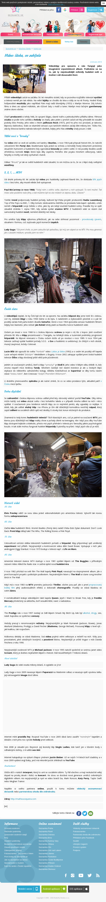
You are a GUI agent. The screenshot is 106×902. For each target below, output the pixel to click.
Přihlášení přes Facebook (83, 838)
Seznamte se (11, 48)
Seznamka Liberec (46, 854)
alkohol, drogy (90, 613)
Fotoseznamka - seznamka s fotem (18, 854)
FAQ (6, 838)
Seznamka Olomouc (47, 869)
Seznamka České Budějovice (51, 860)
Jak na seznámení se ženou (16, 860)
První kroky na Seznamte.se (16, 857)
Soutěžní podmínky (12, 841)
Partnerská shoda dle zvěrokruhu (86, 835)
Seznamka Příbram (47, 863)
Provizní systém (79, 847)
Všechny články (13, 42)
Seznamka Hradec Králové (50, 866)
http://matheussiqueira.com (23, 799)
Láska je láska (58, 351)
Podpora (76, 850)
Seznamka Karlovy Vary (48, 841)
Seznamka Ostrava (47, 835)
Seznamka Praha (46, 828)
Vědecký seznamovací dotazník (86, 828)
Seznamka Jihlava (46, 844)
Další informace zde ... (56, 4)
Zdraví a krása (52, 42)
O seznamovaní (32, 42)
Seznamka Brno (45, 838)
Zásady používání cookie (14, 847)
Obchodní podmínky (12, 832)
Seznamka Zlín (45, 847)
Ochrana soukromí (12, 828)
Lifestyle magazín (80, 844)
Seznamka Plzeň (46, 832)
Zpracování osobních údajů (15, 835)
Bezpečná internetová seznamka (17, 844)
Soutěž (76, 841)
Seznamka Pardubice (47, 857)
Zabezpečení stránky (13, 850)
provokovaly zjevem (91, 219)
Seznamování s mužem (14, 863)
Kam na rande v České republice (17, 866)
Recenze (83, 42)
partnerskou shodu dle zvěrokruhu (37, 791)
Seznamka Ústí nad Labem (50, 850)
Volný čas (69, 42)
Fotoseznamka (79, 832)
